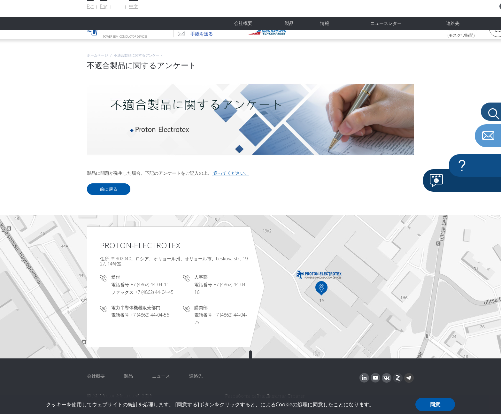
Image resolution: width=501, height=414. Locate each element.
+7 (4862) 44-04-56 (215, 23)
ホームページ (97, 55)
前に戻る (109, 189)
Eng (103, 6)
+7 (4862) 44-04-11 (149, 284)
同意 (435, 404)
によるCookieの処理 (284, 404)
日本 (118, 7)
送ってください (228, 173)
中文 (133, 6)
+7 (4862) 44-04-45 (154, 292)
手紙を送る (201, 34)
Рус (90, 6)
